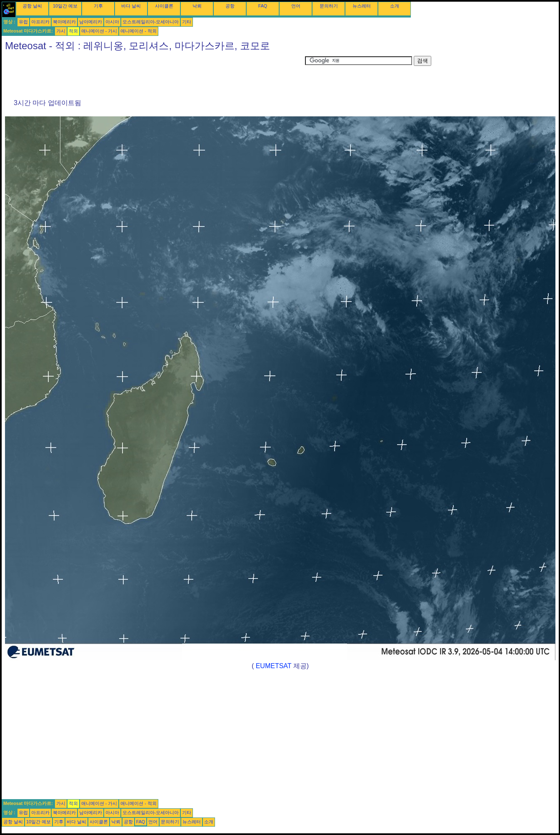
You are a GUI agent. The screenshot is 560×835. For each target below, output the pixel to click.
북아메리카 (64, 21)
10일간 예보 (65, 5)
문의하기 (329, 5)
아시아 (112, 21)
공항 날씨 (32, 5)
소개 (394, 5)
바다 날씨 (131, 5)
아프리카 (40, 21)
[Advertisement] (153, 74)
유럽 (23, 21)
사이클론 (164, 5)
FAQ (262, 5)
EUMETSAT (274, 665)
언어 (295, 5)
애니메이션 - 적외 (138, 30)
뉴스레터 (361, 5)
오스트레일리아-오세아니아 (150, 21)
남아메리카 (90, 21)
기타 (186, 21)
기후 (98, 5)
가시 (60, 30)
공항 (230, 5)
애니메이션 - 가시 (99, 30)
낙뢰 (197, 5)
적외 (73, 30)
